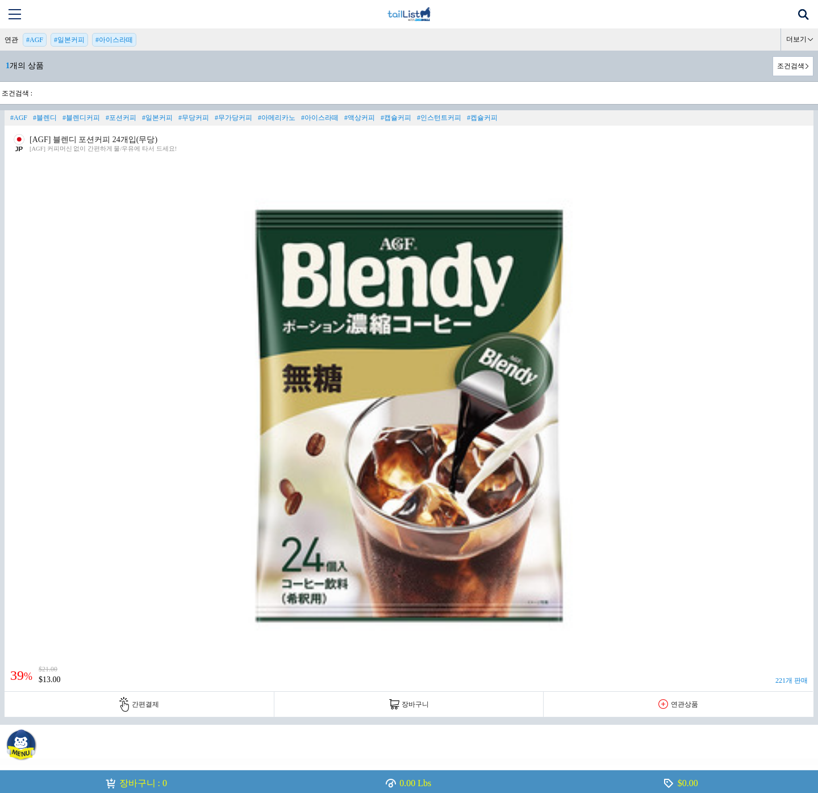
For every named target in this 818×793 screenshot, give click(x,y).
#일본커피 (69, 40)
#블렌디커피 (81, 118)
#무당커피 (193, 118)
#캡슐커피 (396, 118)
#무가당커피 (233, 118)
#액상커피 (359, 118)
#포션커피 (121, 118)
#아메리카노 (276, 118)
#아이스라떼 (114, 40)
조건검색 (790, 66)
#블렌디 (45, 118)
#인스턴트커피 (439, 118)
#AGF (34, 40)
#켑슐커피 (482, 118)
